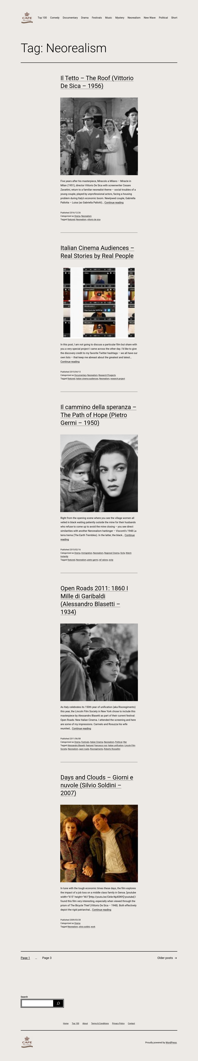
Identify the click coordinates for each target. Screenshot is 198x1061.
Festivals (97, 17)
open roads (84, 749)
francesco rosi (100, 745)
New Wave (150, 17)
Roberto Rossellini (112, 749)
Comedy (54, 17)
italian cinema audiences (87, 378)
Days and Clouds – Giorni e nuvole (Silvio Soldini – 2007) (96, 785)
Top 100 (42, 17)
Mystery (119, 17)
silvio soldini (84, 926)
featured (71, 219)
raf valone (103, 560)
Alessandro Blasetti (76, 745)
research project (117, 378)
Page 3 (47, 958)
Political (163, 17)
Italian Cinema (96, 742)
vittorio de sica (93, 219)
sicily (111, 560)
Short (174, 17)
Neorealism (134, 17)
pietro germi (92, 560)
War (125, 742)
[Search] (58, 1003)
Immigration (86, 553)
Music (108, 17)
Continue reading (113, 202)
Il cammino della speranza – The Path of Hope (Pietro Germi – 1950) (98, 414)
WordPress (171, 1042)
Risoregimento (96, 749)
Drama (85, 17)
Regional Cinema (111, 553)
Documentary (70, 17)
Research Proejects (107, 375)
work (93, 926)
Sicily (122, 553)
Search (24, 997)
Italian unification (115, 745)
